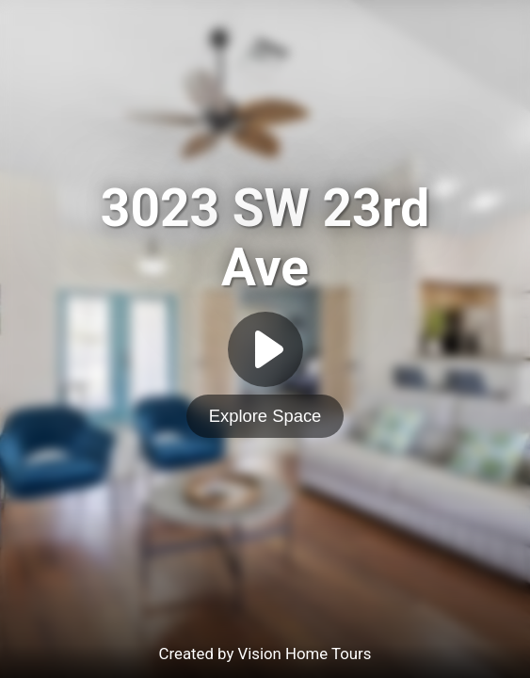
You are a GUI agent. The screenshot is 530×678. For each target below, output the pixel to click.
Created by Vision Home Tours (265, 653)
